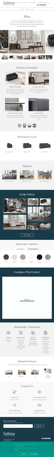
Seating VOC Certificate (45, 345)
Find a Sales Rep (32, 2)
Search (19, 2)
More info (17, 450)
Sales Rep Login (42, 2)
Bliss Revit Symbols (21, 346)
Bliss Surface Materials (33, 344)
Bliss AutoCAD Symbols (21, 344)
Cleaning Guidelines (33, 343)
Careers (25, 2)
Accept (23, 453)
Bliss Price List (21, 341)
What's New (8, 339)
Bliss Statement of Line (21, 348)
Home (22, 9)
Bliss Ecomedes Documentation (45, 352)
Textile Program (33, 341)
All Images (8, 341)
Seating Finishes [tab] (33, 249)
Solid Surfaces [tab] (21, 249)
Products (27, 9)
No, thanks (34, 453)
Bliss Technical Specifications (46, 342)
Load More (27, 235)
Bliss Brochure (21, 339)
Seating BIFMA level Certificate (45, 349)
